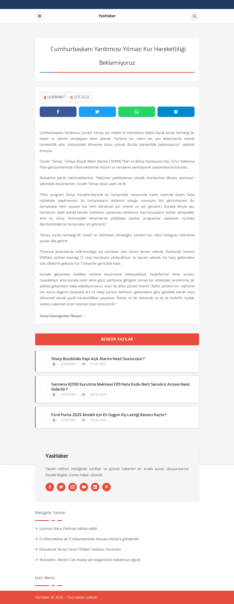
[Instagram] (72, 487)
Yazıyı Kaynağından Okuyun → (63, 316)
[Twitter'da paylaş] (97, 112)
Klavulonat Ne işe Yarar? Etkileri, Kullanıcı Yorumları (80, 549)
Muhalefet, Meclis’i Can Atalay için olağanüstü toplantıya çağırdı (89, 559)
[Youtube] (84, 487)
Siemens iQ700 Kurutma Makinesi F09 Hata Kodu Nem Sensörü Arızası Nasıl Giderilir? (120, 387)
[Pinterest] (106, 487)
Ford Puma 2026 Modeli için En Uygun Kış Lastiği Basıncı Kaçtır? (109, 414)
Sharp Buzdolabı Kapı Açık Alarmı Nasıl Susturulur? (98, 358)
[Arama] (194, 16)
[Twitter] (61, 487)
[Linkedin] (95, 487)
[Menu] (39, 16)
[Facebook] (50, 487)
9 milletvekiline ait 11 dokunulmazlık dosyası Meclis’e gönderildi (88, 539)
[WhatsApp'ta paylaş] (136, 112)
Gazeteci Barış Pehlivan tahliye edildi (68, 528)
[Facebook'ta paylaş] (58, 112)
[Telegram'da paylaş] (176, 112)
